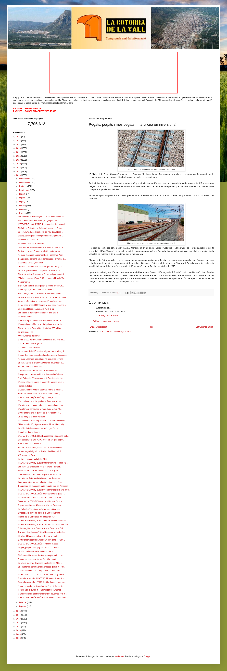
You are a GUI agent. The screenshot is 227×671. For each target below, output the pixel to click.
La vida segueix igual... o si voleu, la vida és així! (39, 451)
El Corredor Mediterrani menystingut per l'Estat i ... (40, 220)
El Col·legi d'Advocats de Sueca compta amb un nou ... (42, 555)
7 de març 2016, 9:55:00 (107, 315)
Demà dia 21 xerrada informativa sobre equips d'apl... (41, 340)
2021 (18, 156)
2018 (18, 167)
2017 (18, 171)
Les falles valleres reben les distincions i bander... (39, 467)
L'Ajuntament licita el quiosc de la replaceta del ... (39, 413)
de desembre (25, 178)
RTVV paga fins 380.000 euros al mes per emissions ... (42, 305)
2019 (18, 164)
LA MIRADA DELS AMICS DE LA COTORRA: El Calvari (42, 297)
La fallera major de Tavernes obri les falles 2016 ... (40, 563)
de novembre (25, 182)
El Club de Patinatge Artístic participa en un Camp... (40, 228)
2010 (18, 630)
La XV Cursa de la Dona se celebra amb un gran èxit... (42, 574)
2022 (18, 152)
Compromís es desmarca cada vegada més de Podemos (43, 486)
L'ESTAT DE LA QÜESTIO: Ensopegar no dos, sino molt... (43, 436)
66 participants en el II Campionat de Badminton (39, 270)
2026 (18, 137)
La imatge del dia (25, 332)
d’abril (21, 209)
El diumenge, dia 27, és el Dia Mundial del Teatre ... (40, 293)
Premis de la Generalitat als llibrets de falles (37, 517)
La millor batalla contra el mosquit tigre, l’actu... (38, 428)
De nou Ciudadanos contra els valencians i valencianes (42, 355)
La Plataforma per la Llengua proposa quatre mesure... (42, 567)
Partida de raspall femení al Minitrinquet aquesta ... (40, 251)
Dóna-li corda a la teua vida (30, 432)
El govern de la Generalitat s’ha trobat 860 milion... (40, 328)
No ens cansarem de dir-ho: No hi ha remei (37, 559)
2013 (18, 619)
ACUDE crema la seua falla (30, 367)
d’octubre (23, 186)
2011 (18, 626)
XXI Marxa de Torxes (27, 455)
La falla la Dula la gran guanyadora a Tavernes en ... (41, 363)
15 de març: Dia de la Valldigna (31, 417)
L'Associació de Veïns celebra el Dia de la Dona (39, 513)
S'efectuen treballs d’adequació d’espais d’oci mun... (41, 286)
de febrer (23, 602)
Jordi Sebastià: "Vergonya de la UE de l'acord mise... (41, 378)
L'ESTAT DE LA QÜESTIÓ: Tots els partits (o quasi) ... (41, 494)
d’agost (22, 194)
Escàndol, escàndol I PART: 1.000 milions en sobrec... (41, 582)
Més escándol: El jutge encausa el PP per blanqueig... (41, 424)
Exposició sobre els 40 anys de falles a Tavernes (39, 505)
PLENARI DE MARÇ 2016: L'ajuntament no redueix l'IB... (43, 463)
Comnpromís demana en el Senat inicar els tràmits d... (42, 259)
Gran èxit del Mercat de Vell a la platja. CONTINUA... (41, 247)
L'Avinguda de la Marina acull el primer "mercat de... (41, 324)
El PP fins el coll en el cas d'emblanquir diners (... (39, 393)
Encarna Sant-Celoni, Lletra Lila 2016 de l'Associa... (40, 447)
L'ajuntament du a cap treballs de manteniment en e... (41, 405)
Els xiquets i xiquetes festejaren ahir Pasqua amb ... (40, 236)
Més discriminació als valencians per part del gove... (41, 266)
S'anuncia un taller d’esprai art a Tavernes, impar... (40, 401)
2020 (18, 160)
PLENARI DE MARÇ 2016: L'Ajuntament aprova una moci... (44, 490)
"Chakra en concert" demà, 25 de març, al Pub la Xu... (41, 278)
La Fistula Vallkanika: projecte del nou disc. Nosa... (40, 232)
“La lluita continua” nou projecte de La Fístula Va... (40, 570)
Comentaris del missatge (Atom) (116, 331)
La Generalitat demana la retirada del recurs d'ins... (40, 497)
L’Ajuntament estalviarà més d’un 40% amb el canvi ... (41, 540)
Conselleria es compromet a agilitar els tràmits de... (40, 474)
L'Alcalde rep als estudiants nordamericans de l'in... (40, 320)
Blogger (147, 656)
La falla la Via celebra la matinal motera (35, 551)
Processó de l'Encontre (28, 240)
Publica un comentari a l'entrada (107, 321)
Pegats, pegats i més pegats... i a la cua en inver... (40, 547)
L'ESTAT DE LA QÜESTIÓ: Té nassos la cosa (38, 544)
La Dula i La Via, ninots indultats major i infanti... (39, 509)
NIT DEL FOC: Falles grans (30, 343)
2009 (18, 634)
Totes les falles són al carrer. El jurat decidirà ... (38, 370)
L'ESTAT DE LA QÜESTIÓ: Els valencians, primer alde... (42, 597)
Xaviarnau (119, 656)
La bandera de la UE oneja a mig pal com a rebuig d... (41, 351)
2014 (18, 615)
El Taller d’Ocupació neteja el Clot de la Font (37, 536)
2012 (18, 622)
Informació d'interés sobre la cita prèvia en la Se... (40, 482)
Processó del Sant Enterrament (32, 243)
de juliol (22, 198)
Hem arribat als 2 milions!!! (29, 443)
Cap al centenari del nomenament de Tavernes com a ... (42, 594)
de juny (22, 202)
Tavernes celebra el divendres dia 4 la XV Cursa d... (40, 586)
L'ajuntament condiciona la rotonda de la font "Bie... (40, 409)
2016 (18, 175)
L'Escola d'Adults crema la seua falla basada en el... (41, 382)
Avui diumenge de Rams (29, 336)
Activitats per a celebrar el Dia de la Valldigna (38, 470)
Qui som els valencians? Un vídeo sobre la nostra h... (41, 532)
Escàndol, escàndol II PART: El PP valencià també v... (41, 578)
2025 (18, 141)
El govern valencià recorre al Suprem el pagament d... (41, 274)
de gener (23, 606)
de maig (22, 205)
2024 (18, 144)
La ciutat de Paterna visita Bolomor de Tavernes (39, 478)
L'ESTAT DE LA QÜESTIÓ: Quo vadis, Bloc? (37, 397)
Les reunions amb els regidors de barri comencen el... (41, 216)
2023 (18, 148)
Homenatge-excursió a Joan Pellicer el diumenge (39, 590)
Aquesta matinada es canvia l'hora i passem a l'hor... (41, 255)
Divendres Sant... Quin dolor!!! (31, 263)
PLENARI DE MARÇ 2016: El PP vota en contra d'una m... (43, 524)
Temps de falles (25, 386)
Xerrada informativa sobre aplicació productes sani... (41, 301)
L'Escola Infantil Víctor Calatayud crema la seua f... (40, 390)
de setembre (24, 190)
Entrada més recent (98, 327)
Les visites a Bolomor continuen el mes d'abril (38, 313)
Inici (151, 327)
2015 (18, 611)
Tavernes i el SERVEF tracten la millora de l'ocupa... (41, 501)
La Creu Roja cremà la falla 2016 (32, 459)
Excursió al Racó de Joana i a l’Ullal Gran (36, 309)
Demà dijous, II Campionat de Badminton (36, 290)
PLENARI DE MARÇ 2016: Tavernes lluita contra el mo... (43, 520)
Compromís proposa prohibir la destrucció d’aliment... (41, 374)
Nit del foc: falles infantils (29, 347)
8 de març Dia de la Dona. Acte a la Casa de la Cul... (41, 528)
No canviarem (24, 282)
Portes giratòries (25, 317)
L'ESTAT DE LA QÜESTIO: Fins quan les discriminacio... (43, 224)
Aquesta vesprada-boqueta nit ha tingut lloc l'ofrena (40, 359)
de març (22, 213)
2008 (18, 638)
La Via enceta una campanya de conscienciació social (41, 420)
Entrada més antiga (204, 327)
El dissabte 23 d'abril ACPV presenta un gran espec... (41, 440)
